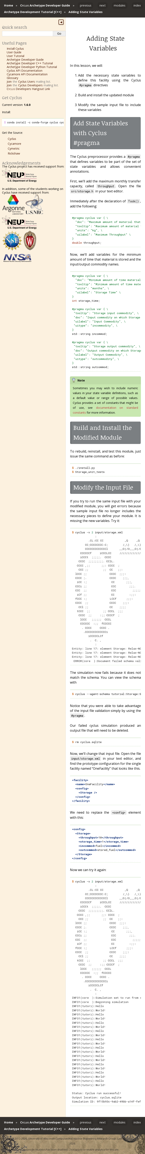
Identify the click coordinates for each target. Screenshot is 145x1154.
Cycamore (14, 144)
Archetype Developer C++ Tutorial (30, 63)
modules (119, 5)
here (77, 1149)
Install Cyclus (15, 48)
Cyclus (12, 139)
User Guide (14, 52)
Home (8, 5)
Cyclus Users (26, 81)
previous (85, 5)
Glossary (12, 78)
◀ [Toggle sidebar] (61, 22)
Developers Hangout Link (28, 89)
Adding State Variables (86, 12)
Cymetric (14, 148)
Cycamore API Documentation (27, 74)
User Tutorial (15, 56)
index (137, 5)
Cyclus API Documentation (24, 70)
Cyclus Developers (30, 85)
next (103, 5)
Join (9, 81)
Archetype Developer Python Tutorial (32, 67)
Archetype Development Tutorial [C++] (32, 12)
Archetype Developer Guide (45, 5)
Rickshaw (14, 153)
